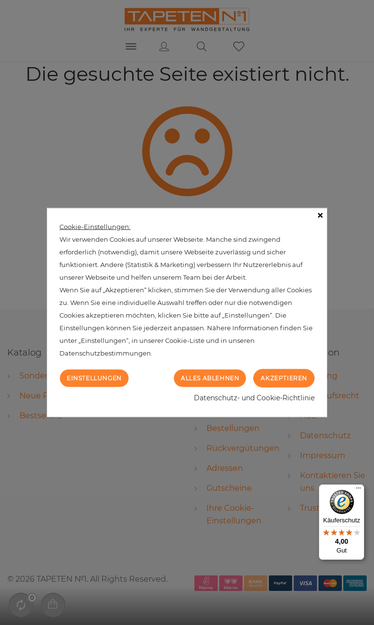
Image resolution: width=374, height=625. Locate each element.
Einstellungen (94, 377)
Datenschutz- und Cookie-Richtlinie (254, 397)
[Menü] (358, 490)
